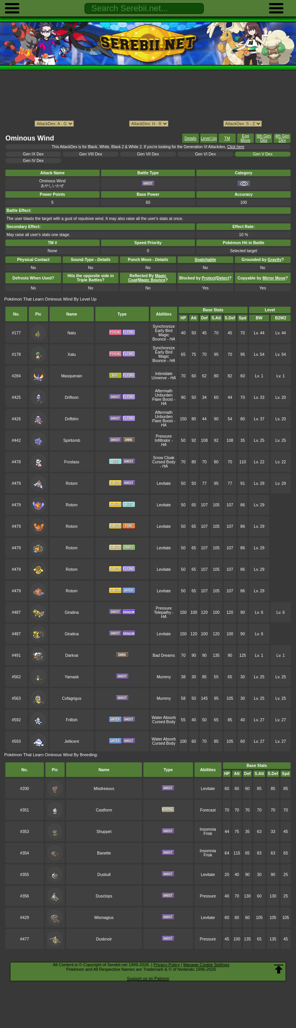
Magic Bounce (160, 337)
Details (190, 138)
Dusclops (104, 896)
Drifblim (71, 419)
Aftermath (163, 391)
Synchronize (164, 326)
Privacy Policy (166, 964)
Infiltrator (162, 440)
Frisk (207, 833)
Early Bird (163, 331)
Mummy (163, 677)
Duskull (103, 875)
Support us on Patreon (148, 978)
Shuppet (103, 832)
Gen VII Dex (148, 154)
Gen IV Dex (33, 161)
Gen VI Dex (205, 154)
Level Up (209, 138)
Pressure (164, 436)
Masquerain (71, 376)
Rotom (72, 483)
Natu (71, 333)
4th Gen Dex (282, 138)
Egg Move (246, 138)
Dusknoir (104, 939)
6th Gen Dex (264, 138)
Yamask (72, 677)
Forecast (208, 810)
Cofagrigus (71, 698)
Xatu (72, 354)
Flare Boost (162, 399)
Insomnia (208, 829)
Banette (104, 853)
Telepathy (162, 612)
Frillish (71, 720)
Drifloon (71, 397)
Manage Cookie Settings (206, 964)
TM (227, 138)
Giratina (72, 612)
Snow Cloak (164, 458)
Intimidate (163, 374)
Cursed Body (163, 462)
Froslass (71, 462)
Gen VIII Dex (90, 154)
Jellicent (72, 741)
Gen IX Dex (33, 154)
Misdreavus (104, 789)
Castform (104, 810)
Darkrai (71, 655)
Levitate (164, 483)
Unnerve (158, 378)
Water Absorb (164, 718)
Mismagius (104, 918)
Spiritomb (71, 440)
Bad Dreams (164, 655)
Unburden (164, 395)
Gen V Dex (263, 154)
